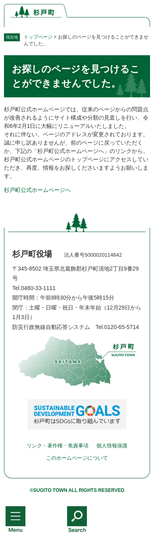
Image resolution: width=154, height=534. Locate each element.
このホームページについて (77, 458)
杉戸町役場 (32, 254)
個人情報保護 (111, 446)
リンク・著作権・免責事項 (58, 446)
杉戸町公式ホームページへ (37, 190)
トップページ (38, 37)
